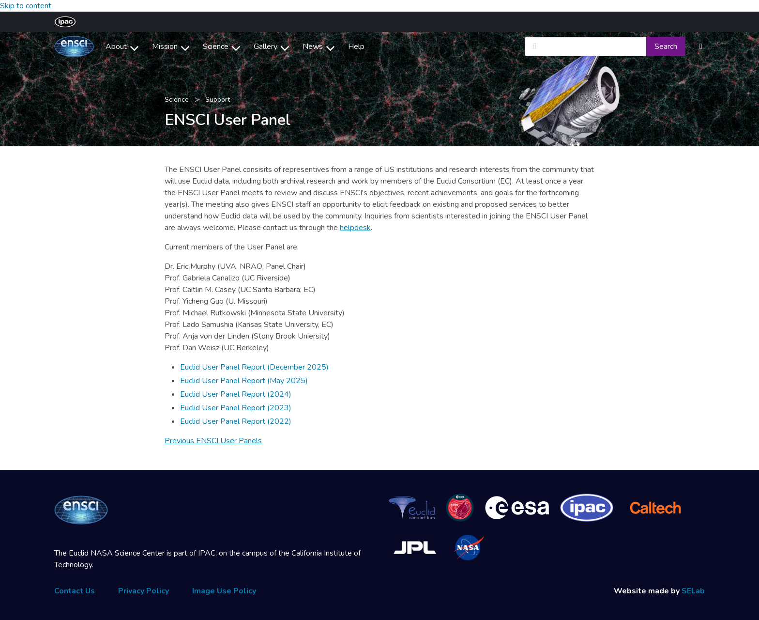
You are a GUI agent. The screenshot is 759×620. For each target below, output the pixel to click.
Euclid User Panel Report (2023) (235, 408)
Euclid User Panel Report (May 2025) (244, 380)
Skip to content (25, 5)
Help (356, 46)
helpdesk (355, 227)
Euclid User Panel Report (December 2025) (254, 367)
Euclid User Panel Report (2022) (235, 421)
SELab (693, 591)
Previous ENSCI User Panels (213, 440)
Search (665, 46)
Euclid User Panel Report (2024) (235, 394)
